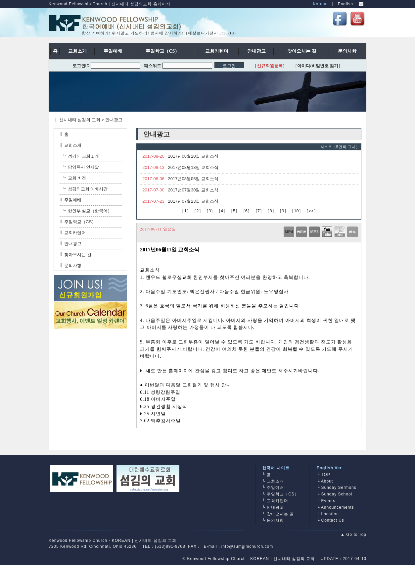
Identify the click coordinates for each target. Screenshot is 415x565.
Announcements (337, 507)
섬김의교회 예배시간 (88, 188)
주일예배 (71, 199)
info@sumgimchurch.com (247, 546)
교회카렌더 (73, 232)
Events (328, 500)
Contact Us (332, 520)
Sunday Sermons (338, 487)
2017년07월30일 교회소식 (193, 189)
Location (330, 514)
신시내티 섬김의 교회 (79, 119)
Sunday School (336, 494)
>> (310, 210)
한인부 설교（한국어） (90, 210)
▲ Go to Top (353, 534)
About (327, 481)
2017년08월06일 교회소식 (193, 178)
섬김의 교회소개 (83, 156)
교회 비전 (77, 178)
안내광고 (113, 119)
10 (296, 210)
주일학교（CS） (78, 221)
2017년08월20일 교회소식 (193, 156)
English (345, 4)
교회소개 (71, 145)
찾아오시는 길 (76, 254)
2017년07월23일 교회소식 (193, 201)
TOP (325, 474)
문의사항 (71, 265)
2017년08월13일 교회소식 (193, 167)
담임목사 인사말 (83, 167)
